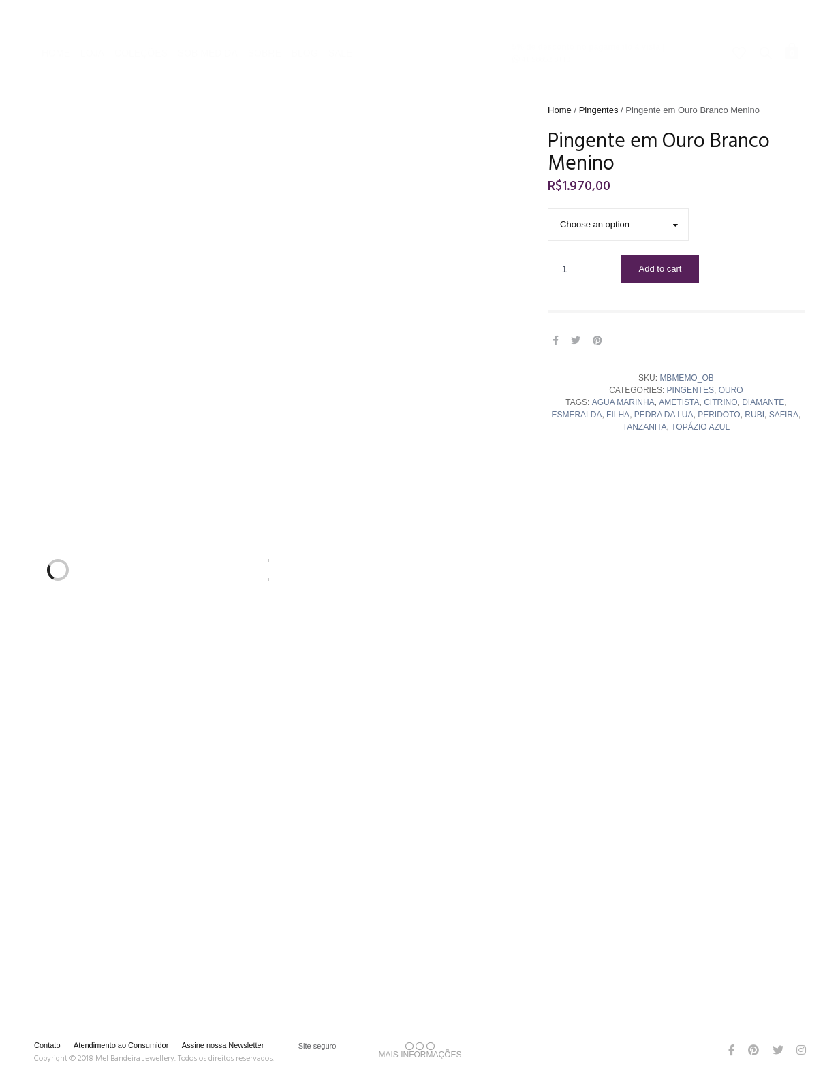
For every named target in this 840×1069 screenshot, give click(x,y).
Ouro (731, 390)
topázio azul (700, 427)
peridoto (719, 414)
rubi (754, 414)
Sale (340, 17)
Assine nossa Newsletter (223, 1045)
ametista (679, 402)
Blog (305, 17)
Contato (47, 1045)
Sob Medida (208, 17)
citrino (720, 402)
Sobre (264, 17)
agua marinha (623, 402)
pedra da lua (664, 414)
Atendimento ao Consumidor (121, 1045)
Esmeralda (576, 414)
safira (783, 414)
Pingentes (599, 110)
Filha (617, 414)
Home (56, 17)
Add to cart (660, 269)
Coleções (141, 17)
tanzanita (645, 427)
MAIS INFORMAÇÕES (419, 1050)
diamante (763, 402)
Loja (92, 17)
